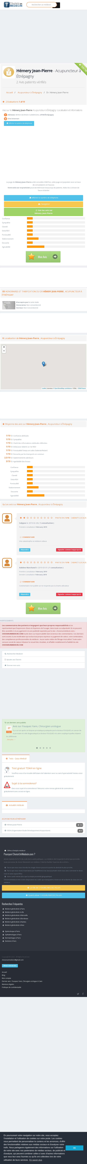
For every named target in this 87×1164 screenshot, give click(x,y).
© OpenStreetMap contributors (62, 388)
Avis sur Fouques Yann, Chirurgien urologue (37, 726)
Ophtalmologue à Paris (12, 935)
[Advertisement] (23, 39)
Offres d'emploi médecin (15, 851)
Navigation (44, 204)
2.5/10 (7, 457)
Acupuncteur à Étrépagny (30, 92)
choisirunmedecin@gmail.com (13, 960)
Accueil (9, 92)
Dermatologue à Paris (12, 938)
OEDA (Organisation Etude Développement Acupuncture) (27, 830)
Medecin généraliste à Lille (13, 912)
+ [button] (4, 347)
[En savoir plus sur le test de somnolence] (7, 785)
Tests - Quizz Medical (16, 758)
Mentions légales (8, 984)
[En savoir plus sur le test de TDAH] (7, 769)
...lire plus (10, 739)
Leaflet (44, 388)
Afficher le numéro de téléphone (19, 123)
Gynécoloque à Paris (11, 931)
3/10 (8, 461)
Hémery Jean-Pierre (13, 825)
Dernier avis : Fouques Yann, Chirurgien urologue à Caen (22, 981)
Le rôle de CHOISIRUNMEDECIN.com (43, 887)
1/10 (8, 435)
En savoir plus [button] (35, 1160)
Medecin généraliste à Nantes (14, 922)
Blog (3, 975)
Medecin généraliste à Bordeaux (15, 919)
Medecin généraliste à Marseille (15, 915)
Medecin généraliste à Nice (13, 925)
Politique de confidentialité (11, 987)
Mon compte (6, 978)
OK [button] (74, 1148)
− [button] (4, 351)
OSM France (82, 388)
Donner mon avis (12, 665)
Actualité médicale (15, 805)
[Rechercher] (41, 4)
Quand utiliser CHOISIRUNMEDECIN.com (44, 895)
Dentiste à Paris (9, 941)
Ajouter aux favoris (13, 659)
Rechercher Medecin (14, 654)
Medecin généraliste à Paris (14, 909)
